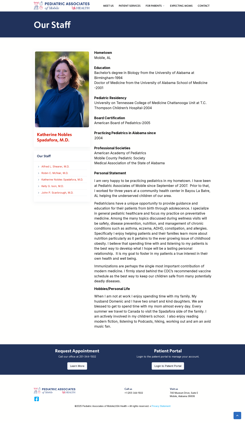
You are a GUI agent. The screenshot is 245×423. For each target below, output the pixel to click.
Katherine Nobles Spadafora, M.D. (62, 179)
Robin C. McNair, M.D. (54, 173)
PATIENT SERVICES (130, 5)
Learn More (77, 366)
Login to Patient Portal (167, 366)
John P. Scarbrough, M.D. (57, 192)
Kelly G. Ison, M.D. (52, 186)
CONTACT (203, 5)
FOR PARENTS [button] (154, 5)
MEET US (108, 5)
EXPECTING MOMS (181, 5)
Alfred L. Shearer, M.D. (55, 166)
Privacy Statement (161, 406)
